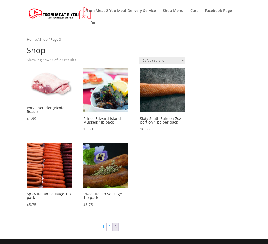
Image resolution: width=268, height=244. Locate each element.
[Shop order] (162, 60)
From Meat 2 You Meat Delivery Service (120, 11)
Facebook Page (218, 11)
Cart (194, 11)
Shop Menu (173, 11)
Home (32, 39)
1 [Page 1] (103, 226)
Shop (43, 39)
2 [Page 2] (109, 226)
